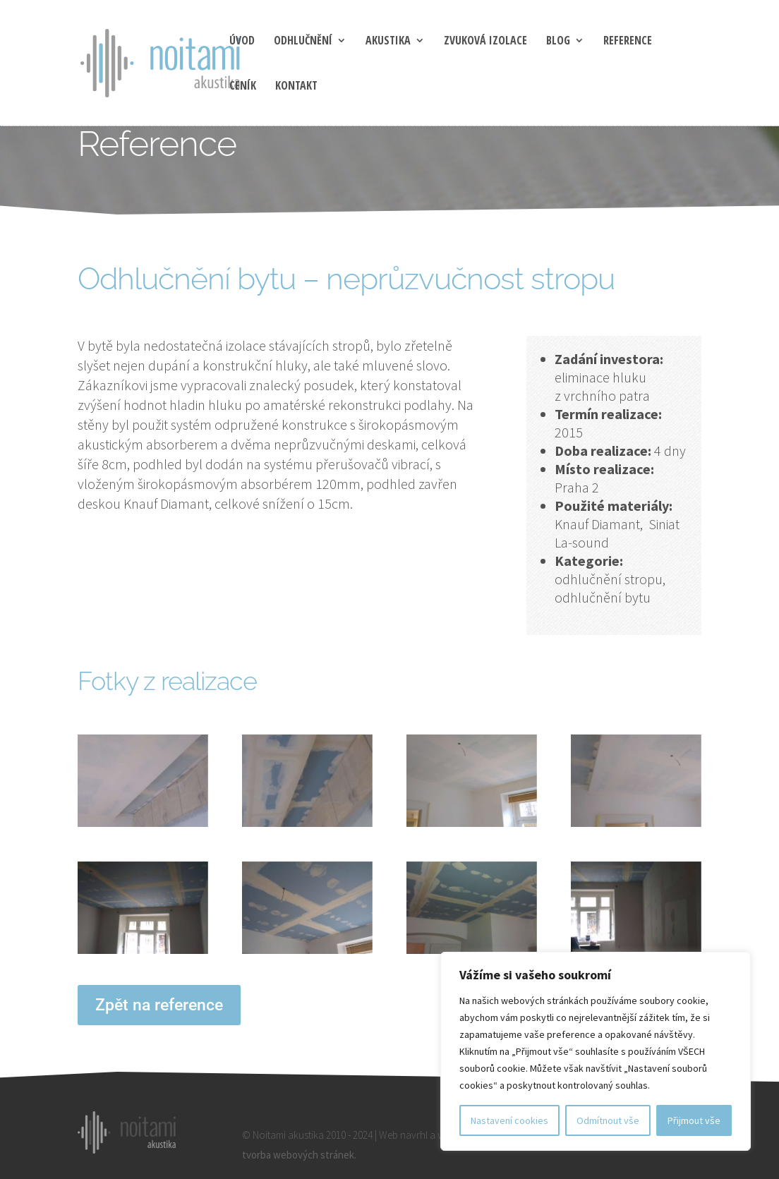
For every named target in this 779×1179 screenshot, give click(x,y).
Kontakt (296, 86)
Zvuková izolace (485, 41)
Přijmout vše (694, 1120)
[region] (595, 1051)
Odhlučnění (303, 41)
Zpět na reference (159, 1005)
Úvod (242, 41)
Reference (627, 41)
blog (558, 41)
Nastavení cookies (509, 1120)
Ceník (242, 86)
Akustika (388, 41)
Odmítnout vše (607, 1120)
